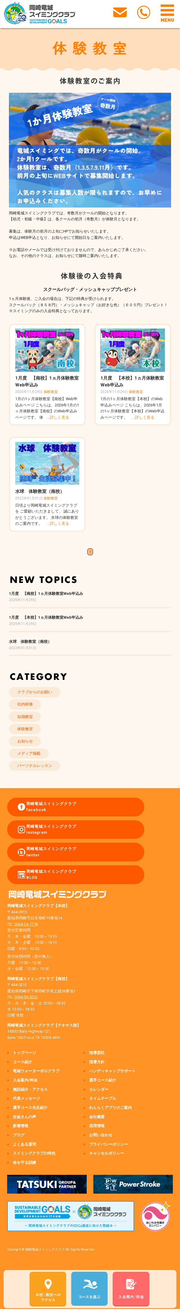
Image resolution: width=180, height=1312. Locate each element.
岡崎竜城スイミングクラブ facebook (51, 807)
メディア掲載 (29, 753)
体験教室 (51, 392)
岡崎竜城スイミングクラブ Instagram (51, 829)
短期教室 (25, 716)
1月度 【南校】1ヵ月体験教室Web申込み (46, 593)
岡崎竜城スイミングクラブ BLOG (51, 874)
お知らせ (25, 741)
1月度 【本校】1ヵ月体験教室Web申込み (46, 617)
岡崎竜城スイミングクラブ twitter (51, 852)
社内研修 (25, 704)
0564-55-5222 (26, 997)
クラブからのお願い (34, 692)
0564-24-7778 (26, 924)
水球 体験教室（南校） (39, 491)
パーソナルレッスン (34, 765)
